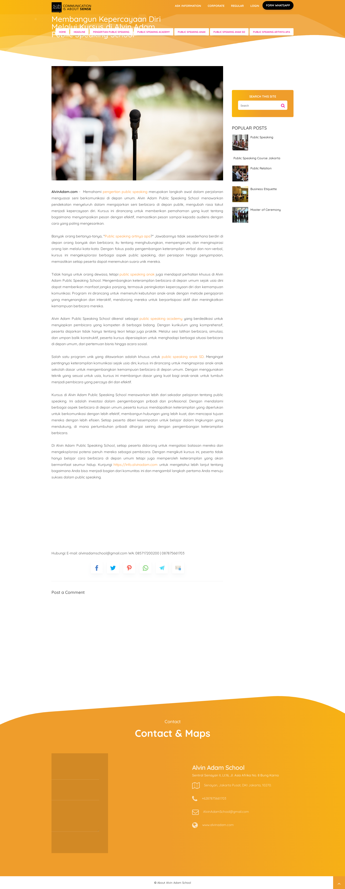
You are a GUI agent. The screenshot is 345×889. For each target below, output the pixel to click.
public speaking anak (137, 274)
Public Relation (261, 168)
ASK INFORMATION (188, 5)
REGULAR (237, 5)
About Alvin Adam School (174, 882)
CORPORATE (216, 5)
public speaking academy (161, 318)
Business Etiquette (263, 189)
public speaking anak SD (183, 356)
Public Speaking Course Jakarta (256, 158)
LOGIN (254, 5)
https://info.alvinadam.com (136, 464)
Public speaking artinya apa (127, 236)
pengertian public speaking (125, 191)
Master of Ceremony (265, 210)
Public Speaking (261, 137)
